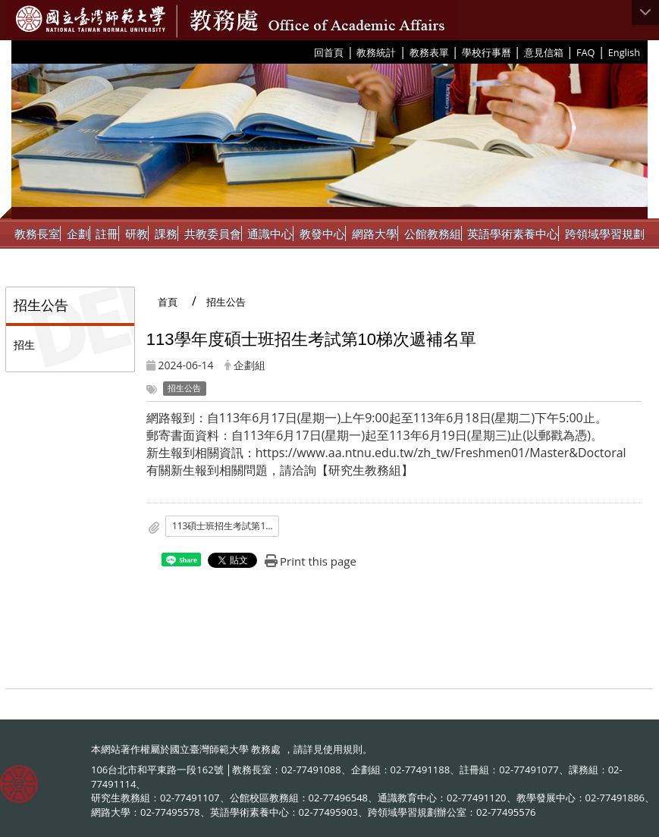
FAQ (585, 52)
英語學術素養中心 (512, 233)
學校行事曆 (486, 52)
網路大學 (374, 233)
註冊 (107, 233)
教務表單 (429, 52)
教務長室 (37, 233)
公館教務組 (432, 233)
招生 (24, 344)
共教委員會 (212, 233)
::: (308, 51)
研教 (136, 233)
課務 (166, 233)
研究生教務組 (364, 470)
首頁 (167, 302)
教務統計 (376, 52)
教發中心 (322, 233)
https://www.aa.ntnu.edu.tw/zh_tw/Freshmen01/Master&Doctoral (441, 452)
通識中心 (270, 233)
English (624, 52)
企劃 (78, 233)
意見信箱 (543, 52)
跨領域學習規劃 (605, 233)
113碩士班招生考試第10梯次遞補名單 (226, 525)
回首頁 (329, 52)
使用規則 (342, 749)
